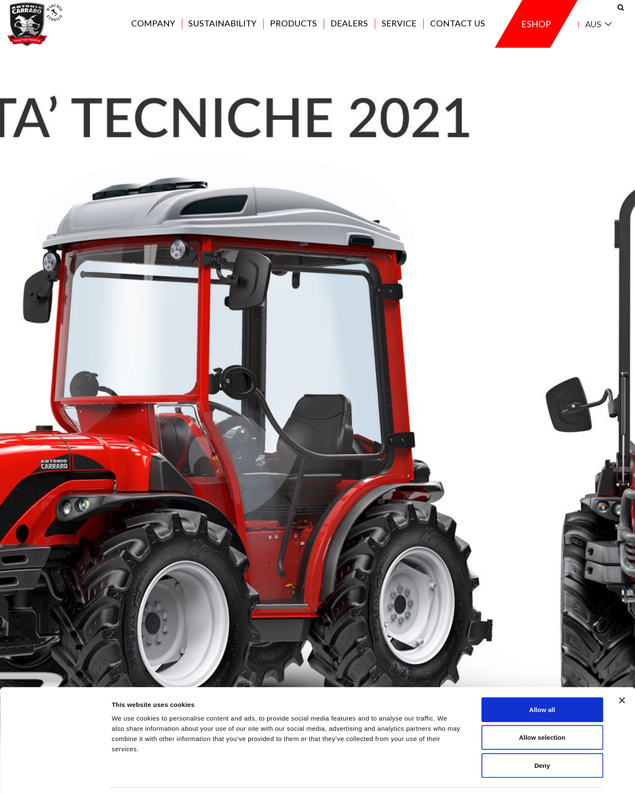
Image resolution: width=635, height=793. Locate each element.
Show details (447, 776)
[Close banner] (622, 672)
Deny (542, 737)
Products (293, 26)
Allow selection (542, 709)
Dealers (349, 26)
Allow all (542, 681)
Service (399, 26)
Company (153, 26)
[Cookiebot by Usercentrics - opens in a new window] (55, 776)
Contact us (457, 26)
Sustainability (222, 26)
